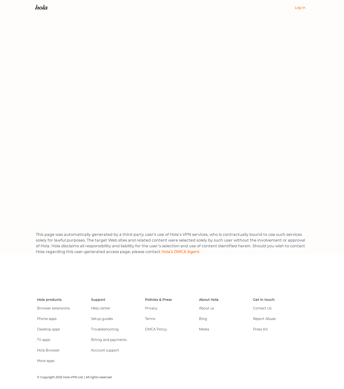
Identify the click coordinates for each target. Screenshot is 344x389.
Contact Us (262, 308)
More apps (45, 361)
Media (204, 329)
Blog (203, 319)
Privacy (151, 308)
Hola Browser (48, 350)
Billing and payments (109, 340)
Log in (300, 7)
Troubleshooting (105, 329)
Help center (100, 308)
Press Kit (260, 329)
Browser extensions (53, 308)
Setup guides (102, 319)
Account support (105, 350)
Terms (150, 319)
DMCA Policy (156, 329)
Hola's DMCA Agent (180, 251)
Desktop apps (48, 329)
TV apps (43, 340)
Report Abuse (264, 319)
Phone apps (47, 319)
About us (206, 308)
